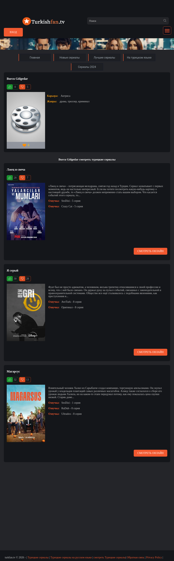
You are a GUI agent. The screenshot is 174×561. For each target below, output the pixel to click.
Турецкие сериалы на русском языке (71, 557)
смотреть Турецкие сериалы (110, 557)
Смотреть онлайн (150, 251)
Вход (13, 32)
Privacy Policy (154, 557)
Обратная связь (135, 557)
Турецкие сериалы (37, 557)
